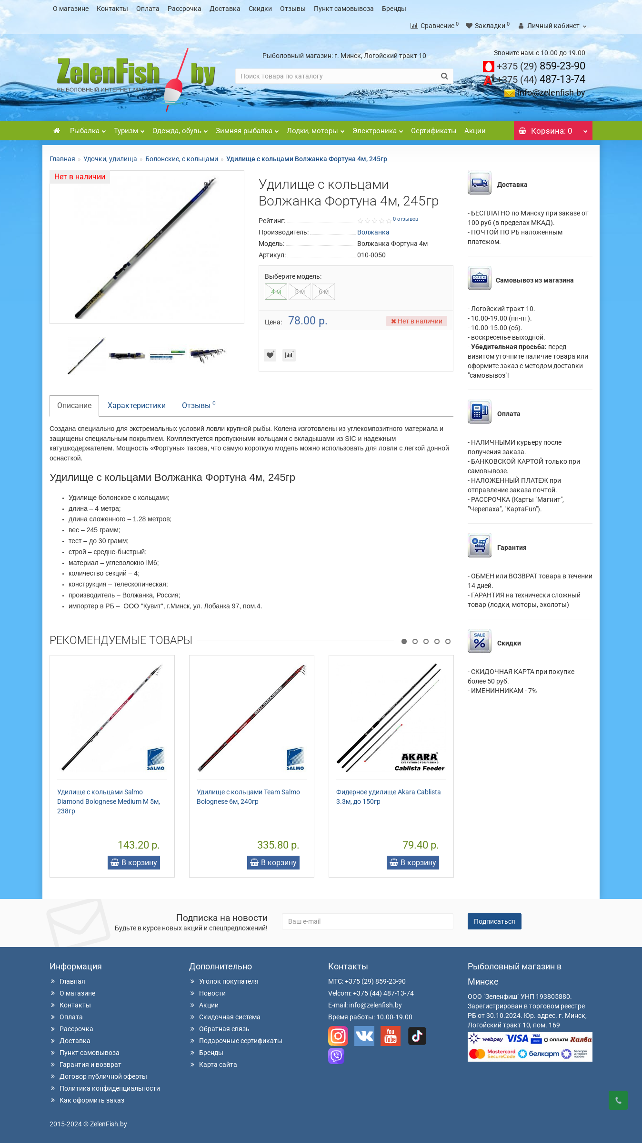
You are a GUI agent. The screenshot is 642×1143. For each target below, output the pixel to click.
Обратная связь (219, 1029)
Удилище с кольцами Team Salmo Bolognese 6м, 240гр (248, 796)
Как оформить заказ (87, 1100)
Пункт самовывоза (344, 8)
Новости (207, 993)
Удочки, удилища (110, 159)
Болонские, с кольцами (181, 159)
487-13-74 (541, 79)
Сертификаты (434, 131)
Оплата (148, 8)
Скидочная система (225, 1017)
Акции (475, 131)
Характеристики (137, 405)
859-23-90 (541, 66)
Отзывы (293, 8)
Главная (62, 159)
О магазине (71, 8)
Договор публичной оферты (98, 1076)
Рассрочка (184, 8)
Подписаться (494, 921)
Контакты (112, 8)
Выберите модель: (293, 276)
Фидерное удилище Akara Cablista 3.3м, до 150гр (388, 796)
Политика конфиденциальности (105, 1088)
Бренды (394, 8)
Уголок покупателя (224, 981)
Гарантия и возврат (85, 1064)
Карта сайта (213, 1064)
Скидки (260, 8)
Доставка (225, 8)
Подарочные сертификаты (235, 1041)
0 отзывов (405, 219)
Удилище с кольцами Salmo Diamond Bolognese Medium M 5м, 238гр (108, 801)
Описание (74, 405)
